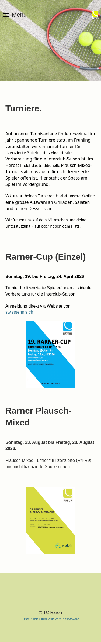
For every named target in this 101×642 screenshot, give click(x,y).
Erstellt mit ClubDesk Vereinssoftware (50, 619)
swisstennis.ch (19, 312)
